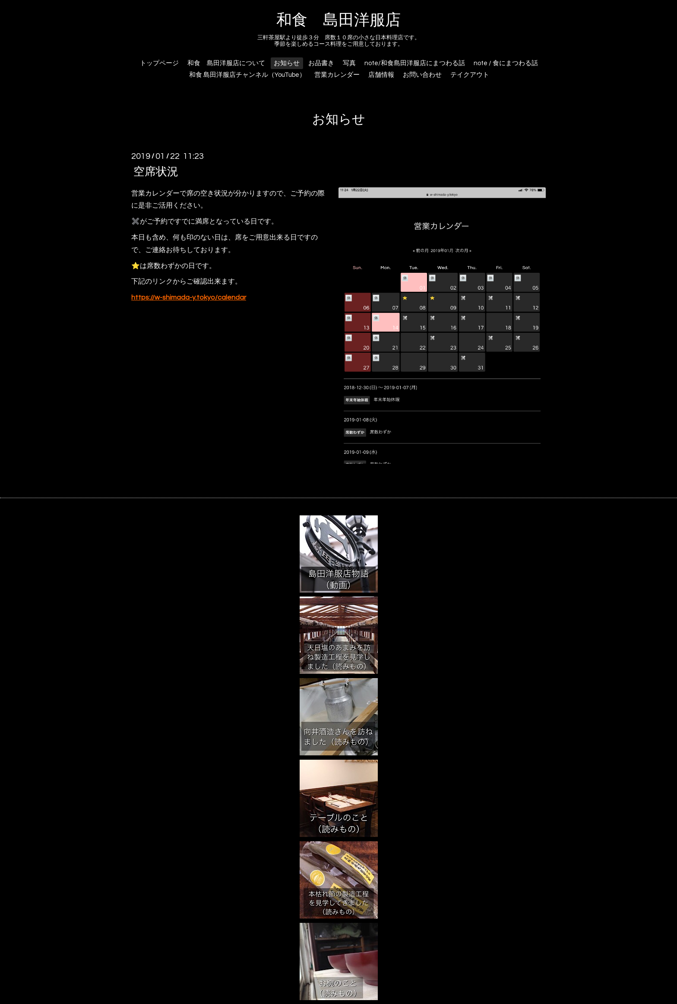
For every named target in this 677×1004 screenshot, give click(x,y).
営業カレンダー (337, 75)
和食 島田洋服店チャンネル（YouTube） (247, 75)
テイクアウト (469, 75)
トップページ (159, 63)
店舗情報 (381, 75)
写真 (349, 63)
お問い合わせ (422, 75)
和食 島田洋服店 (338, 20)
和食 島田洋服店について (226, 63)
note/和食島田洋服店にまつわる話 (414, 63)
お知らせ (287, 63)
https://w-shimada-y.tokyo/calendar (188, 297)
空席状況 (155, 171)
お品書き (321, 63)
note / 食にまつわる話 (506, 63)
